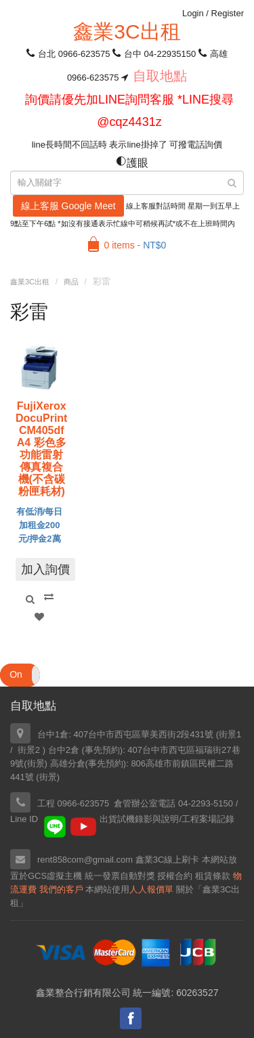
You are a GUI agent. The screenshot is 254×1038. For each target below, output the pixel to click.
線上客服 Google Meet (68, 205)
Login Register (213, 13)
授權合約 (174, 876)
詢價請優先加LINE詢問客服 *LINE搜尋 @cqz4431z (129, 111)
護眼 (132, 163)
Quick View (30, 599)
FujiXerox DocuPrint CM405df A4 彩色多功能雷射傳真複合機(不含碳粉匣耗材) (41, 448)
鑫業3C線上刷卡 (167, 860)
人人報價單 (151, 889)
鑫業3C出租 (126, 31)
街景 (36, 763)
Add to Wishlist (39, 617)
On (15, 674)
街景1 (230, 734)
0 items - (135, 245)
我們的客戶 (61, 889)
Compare (49, 596)
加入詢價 (45, 569)
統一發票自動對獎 (120, 876)
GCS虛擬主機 (55, 876)
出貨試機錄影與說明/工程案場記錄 (167, 819)
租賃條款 (212, 876)
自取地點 (160, 75)
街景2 (29, 750)
